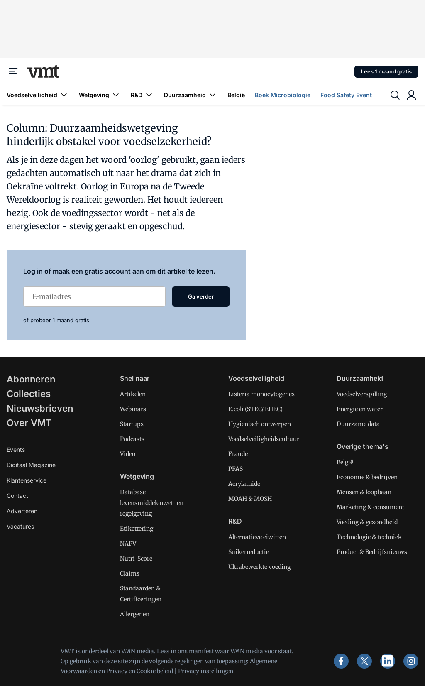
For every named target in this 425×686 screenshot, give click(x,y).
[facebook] (341, 661)
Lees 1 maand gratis (386, 71)
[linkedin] (387, 661)
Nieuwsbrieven (40, 408)
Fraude (238, 454)
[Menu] (13, 71)
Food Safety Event (346, 94)
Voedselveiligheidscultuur (263, 439)
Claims (129, 573)
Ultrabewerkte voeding (259, 567)
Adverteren (22, 510)
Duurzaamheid (190, 95)
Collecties (29, 393)
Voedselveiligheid (38, 95)
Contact (17, 495)
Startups (132, 424)
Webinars (133, 409)
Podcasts (132, 439)
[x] (364, 661)
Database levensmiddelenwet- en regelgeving (151, 502)
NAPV (128, 543)
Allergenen (134, 614)
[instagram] (410, 661)
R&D (142, 95)
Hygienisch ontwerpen (259, 424)
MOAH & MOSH (250, 498)
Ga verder (201, 296)
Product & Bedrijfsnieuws (372, 552)
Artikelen (133, 394)
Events (16, 449)
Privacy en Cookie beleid (139, 671)
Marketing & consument (370, 507)
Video (127, 454)
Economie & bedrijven (367, 477)
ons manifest (196, 651)
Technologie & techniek (369, 537)
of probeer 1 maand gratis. (57, 320)
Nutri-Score (136, 558)
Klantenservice (26, 480)
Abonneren (31, 379)
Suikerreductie (248, 552)
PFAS (235, 469)
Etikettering (136, 528)
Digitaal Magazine (31, 464)
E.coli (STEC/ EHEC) (255, 409)
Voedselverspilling (362, 394)
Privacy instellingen (205, 671)
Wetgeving (100, 95)
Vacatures (20, 526)
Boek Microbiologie (282, 94)
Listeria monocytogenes (261, 394)
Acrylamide (244, 484)
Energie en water (360, 409)
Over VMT (29, 422)
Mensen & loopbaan (364, 492)
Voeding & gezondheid (367, 522)
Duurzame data (358, 424)
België (236, 94)
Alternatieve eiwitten (257, 537)
